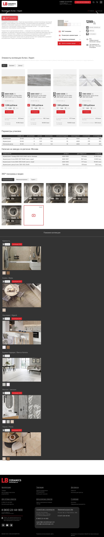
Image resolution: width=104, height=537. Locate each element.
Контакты (73, 500)
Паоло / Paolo (7, 424)
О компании (74, 497)
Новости (73, 488)
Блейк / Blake (7, 276)
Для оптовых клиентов (9, 497)
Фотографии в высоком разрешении (8, 490)
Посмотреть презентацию (68, 35)
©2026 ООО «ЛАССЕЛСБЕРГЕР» (11, 531)
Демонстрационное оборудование (42, 488)
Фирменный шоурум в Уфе (65, 507)
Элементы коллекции (66, 39)
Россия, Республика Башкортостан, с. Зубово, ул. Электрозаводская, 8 (43, 512)
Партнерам (39, 485)
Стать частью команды (82, 2)
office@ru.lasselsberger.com (44, 521)
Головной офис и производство (45, 507)
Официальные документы (78, 502)
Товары (4, 488)
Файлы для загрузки (41, 491)
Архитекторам (6, 485)
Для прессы (75, 485)
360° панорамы (9, 18)
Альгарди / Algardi (9, 313)
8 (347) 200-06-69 (64, 513)
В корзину (9, 113)
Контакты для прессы (77, 490)
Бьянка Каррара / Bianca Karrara (15, 350)
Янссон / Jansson (9, 387)
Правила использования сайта (44, 531)
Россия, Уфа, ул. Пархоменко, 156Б (67, 510)
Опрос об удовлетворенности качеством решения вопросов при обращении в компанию (12, 516)
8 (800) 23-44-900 (66, 2)
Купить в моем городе (66, 43)
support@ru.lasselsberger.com (45, 519)
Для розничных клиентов (44, 497)
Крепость (6, 239)
